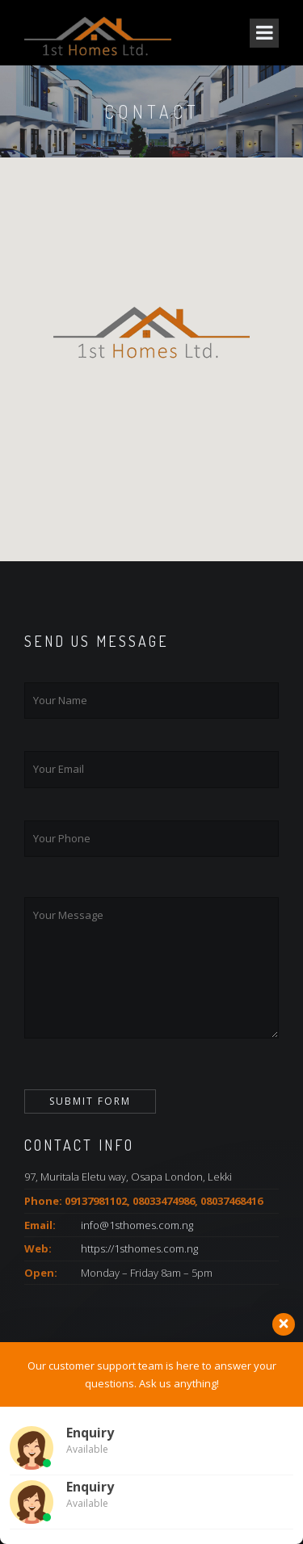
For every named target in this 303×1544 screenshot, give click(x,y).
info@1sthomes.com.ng (137, 1225)
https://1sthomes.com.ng (139, 1248)
